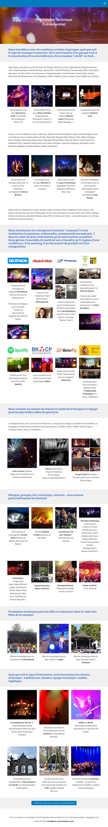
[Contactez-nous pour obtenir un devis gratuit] (54, 803)
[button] (105, 4)
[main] (54, 22)
